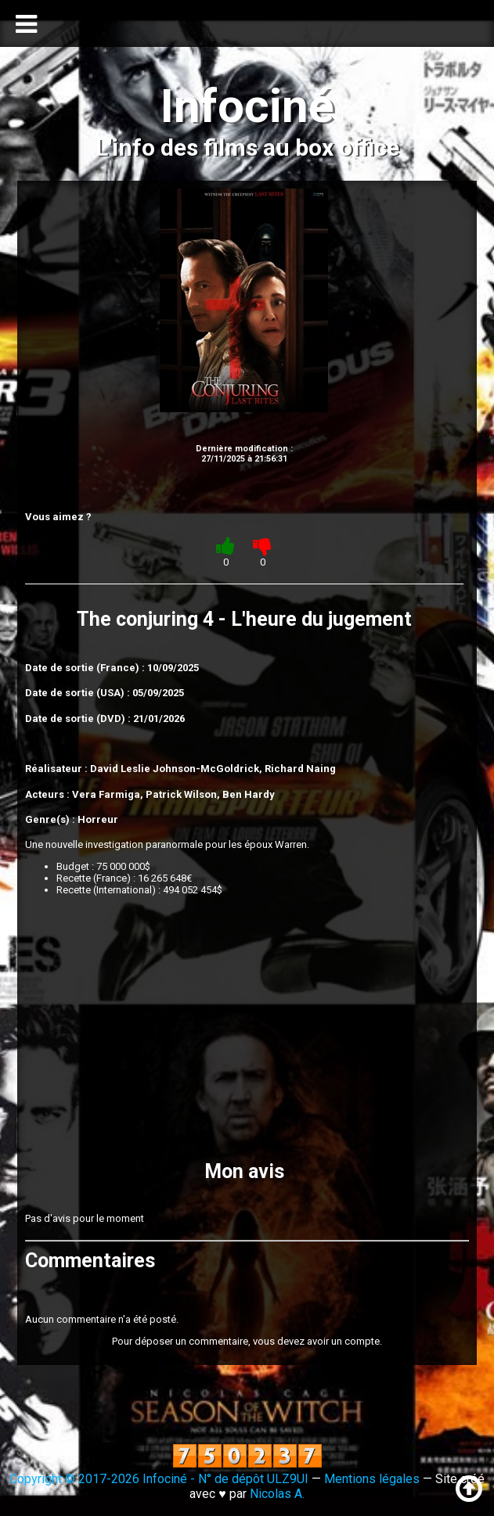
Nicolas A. (277, 1493)
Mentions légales (372, 1478)
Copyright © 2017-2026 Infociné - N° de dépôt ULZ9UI (158, 1478)
